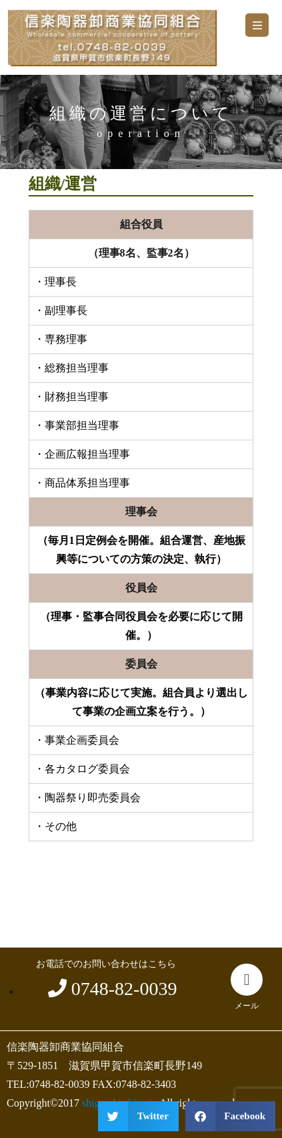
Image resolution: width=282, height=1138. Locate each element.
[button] (257, 25)
